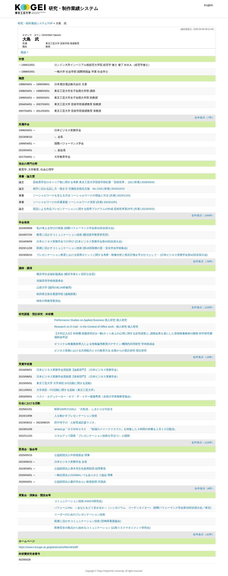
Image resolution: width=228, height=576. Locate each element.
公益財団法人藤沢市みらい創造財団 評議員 (80, 481)
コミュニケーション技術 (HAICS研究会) (78, 501)
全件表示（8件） (205, 488)
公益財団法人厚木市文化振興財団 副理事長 (80, 468)
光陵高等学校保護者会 (50, 280)
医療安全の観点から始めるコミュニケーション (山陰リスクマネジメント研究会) (102, 527)
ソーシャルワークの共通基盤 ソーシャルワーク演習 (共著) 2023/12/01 (75, 202)
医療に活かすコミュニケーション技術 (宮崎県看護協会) (87, 521)
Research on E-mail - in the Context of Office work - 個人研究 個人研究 (96, 326)
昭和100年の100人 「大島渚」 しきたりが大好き (83, 409)
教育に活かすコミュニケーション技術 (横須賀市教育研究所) (72, 234)
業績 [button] (23, 52)
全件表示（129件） (203, 307)
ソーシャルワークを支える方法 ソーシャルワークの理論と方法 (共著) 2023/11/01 (82, 195)
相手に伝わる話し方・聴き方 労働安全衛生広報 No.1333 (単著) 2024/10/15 (79, 188)
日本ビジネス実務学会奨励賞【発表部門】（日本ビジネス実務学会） (78, 376)
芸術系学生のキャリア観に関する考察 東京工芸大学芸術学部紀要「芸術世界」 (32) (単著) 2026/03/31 (94, 182)
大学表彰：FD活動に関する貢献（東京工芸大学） (66, 389)
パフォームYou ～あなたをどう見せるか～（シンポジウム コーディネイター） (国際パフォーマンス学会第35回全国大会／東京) (132, 507)
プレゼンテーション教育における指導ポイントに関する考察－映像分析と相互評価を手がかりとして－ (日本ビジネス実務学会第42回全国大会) (122, 254)
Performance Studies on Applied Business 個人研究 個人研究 (90, 320)
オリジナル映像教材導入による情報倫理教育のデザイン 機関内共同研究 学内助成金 (104, 343)
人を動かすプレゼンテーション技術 (75, 415)
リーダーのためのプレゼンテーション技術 (79, 514)
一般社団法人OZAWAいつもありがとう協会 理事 (83, 475)
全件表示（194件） (203, 215)
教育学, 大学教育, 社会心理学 (36, 169)
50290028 (25, 559)
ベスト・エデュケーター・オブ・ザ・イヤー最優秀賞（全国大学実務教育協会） (85, 396)
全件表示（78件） (204, 261)
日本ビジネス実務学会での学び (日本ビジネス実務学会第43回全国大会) (79, 241)
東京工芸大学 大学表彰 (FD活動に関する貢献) (64, 383)
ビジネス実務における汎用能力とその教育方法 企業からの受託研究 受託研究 (100, 350)
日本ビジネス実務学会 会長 (70, 461)
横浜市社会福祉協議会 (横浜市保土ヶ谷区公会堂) (66, 274)
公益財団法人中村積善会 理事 (72, 455)
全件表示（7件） (205, 117)
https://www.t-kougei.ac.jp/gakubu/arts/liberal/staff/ (48, 547)
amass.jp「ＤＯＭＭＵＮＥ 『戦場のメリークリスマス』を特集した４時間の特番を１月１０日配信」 (115, 429)
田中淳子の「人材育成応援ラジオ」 (75, 422)
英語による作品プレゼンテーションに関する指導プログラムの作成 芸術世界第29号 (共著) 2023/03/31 (94, 208)
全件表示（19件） (204, 357)
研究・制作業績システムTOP (35, 23)
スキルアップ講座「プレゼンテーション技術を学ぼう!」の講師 (92, 435)
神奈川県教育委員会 (49, 300)
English (208, 5)
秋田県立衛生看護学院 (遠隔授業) (56, 293)
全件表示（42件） (204, 534)
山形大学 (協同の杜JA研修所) (54, 287)
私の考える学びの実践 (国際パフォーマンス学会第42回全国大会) (75, 228)
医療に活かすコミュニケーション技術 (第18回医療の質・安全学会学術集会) (82, 248)
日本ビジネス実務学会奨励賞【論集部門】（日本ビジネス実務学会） (78, 369)
